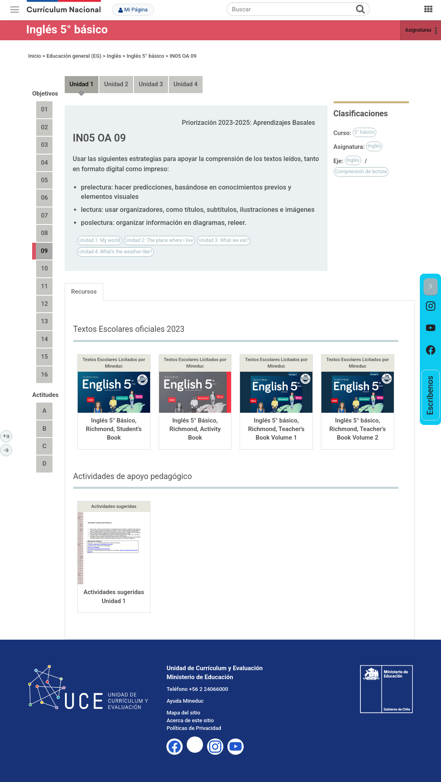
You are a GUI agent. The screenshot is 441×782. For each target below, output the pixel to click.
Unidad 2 (116, 84)
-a (8, 449)
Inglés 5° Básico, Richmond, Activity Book (194, 429)
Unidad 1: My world (99, 240)
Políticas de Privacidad (193, 728)
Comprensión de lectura (361, 171)
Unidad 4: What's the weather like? (115, 252)
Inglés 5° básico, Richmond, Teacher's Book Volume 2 (357, 429)
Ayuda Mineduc (184, 701)
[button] (431, 287)
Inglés (114, 56)
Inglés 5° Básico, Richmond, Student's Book (114, 429)
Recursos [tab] (84, 291)
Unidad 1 (82, 84)
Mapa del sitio (183, 713)
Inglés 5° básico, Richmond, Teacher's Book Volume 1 (276, 429)
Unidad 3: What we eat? (224, 240)
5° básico (364, 132)
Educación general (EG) (73, 56)
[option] (430, 307)
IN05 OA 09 (183, 56)
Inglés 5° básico (67, 29)
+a (7, 435)
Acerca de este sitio (190, 720)
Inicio (34, 56)
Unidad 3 (151, 84)
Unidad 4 (186, 84)
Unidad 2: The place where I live (159, 240)
